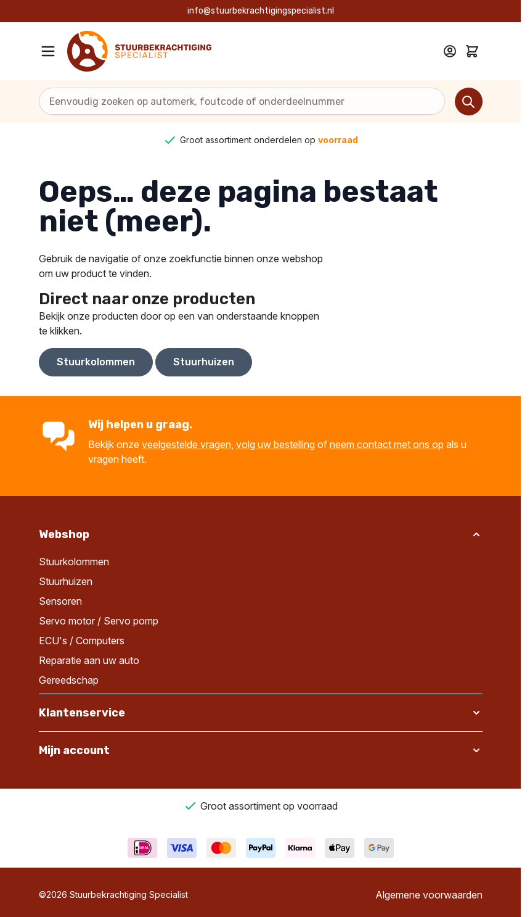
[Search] (469, 101)
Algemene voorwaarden (429, 895)
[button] (261, 534)
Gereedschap (69, 680)
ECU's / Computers (81, 640)
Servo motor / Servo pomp (98, 621)
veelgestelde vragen (186, 444)
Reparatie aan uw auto (89, 660)
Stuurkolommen (96, 362)
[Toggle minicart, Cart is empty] (472, 51)
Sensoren (60, 601)
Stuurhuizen (203, 362)
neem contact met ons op (387, 444)
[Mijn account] (449, 51)
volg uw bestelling (275, 444)
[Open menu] (48, 51)
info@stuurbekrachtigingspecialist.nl (260, 11)
